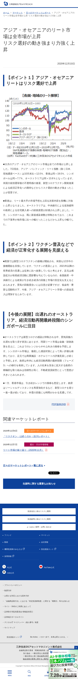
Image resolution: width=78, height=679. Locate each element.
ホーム (6, 13)
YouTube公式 (49, 567)
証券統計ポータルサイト (14, 617)
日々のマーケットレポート (38, 13)
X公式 (9, 567)
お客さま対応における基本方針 (16, 596)
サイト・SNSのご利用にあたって (17, 606)
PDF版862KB (59, 404)
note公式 (10, 573)
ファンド (7, 535)
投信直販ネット (47, 549)
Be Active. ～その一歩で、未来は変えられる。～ (49, 637)
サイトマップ (9, 628)
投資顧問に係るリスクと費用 (39, 519)
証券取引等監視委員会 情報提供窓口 (18, 612)
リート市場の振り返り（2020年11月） (23, 450)
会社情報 (44, 542)
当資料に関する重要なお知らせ (39, 483)
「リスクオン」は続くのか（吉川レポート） (26, 436)
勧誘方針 (7, 590)
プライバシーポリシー (13, 585)
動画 (6, 542)
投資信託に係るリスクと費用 (39, 511)
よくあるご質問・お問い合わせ (39, 527)
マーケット (17, 13)
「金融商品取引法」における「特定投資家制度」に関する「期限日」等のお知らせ (37, 601)
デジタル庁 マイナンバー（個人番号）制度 (21, 622)
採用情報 (7, 556)
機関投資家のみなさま (13, 549)
